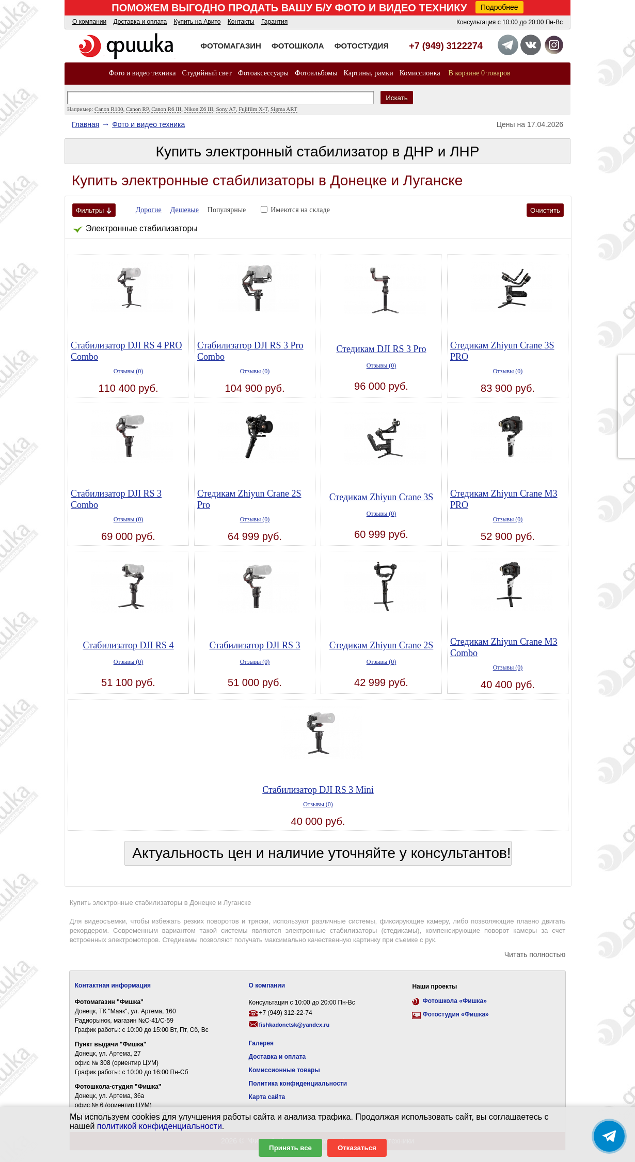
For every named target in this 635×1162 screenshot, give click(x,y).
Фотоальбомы (316, 73)
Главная (85, 124)
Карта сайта (267, 1097)
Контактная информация (113, 985)
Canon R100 (108, 109)
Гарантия (274, 21)
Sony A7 (225, 109)
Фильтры (94, 210)
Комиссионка (420, 73)
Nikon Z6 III (198, 109)
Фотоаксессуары (263, 73)
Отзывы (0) (129, 371)
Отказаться (357, 1148)
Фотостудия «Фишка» (455, 1014)
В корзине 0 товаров (480, 73)
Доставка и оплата (140, 21)
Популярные (227, 210)
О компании (89, 21)
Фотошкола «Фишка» (454, 1001)
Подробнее (499, 7)
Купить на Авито (196, 21)
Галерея (261, 1043)
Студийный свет (207, 73)
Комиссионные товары (284, 1070)
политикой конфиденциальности (159, 1126)
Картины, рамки (368, 73)
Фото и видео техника (142, 73)
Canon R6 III (166, 109)
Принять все (290, 1148)
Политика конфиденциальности (298, 1083)
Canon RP (137, 109)
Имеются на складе (300, 210)
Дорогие (149, 210)
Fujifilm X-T (253, 109)
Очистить (545, 210)
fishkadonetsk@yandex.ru (294, 1025)
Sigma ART (284, 109)
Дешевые (184, 210)
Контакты (241, 21)
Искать (397, 98)
